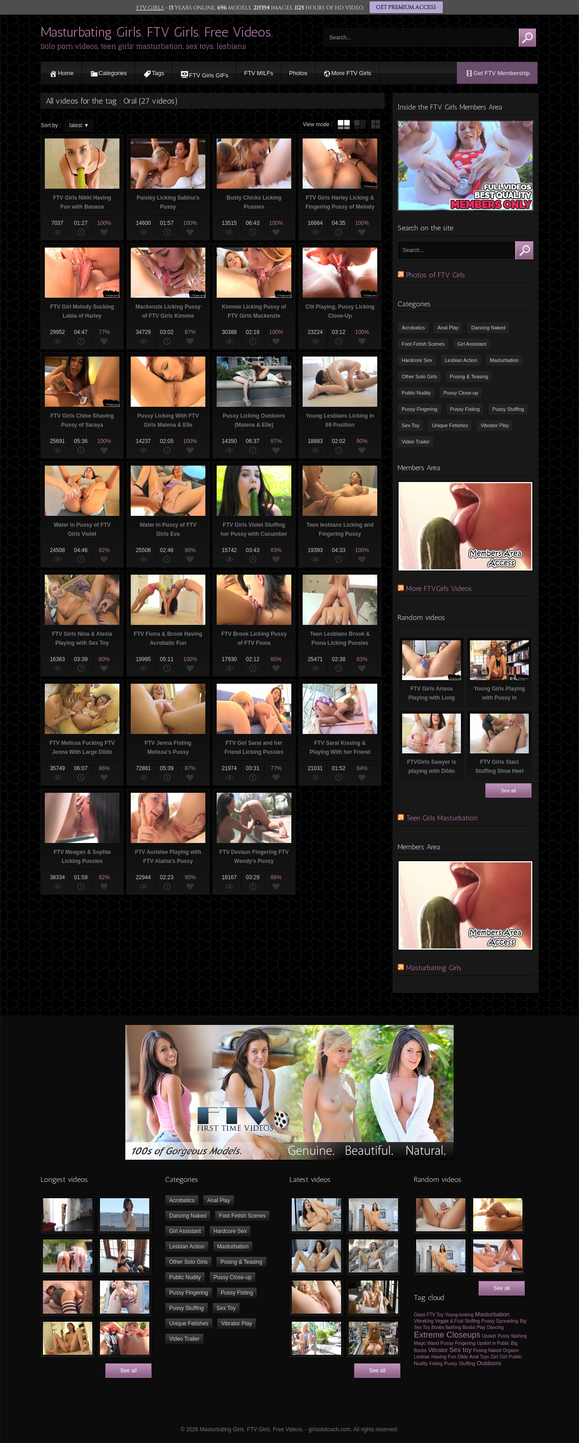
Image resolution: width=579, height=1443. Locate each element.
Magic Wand (426, 1343)
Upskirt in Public (493, 1343)
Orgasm (511, 1350)
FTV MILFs (258, 73)
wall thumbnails (375, 124)
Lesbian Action (461, 360)
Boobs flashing (446, 1327)
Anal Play (447, 327)
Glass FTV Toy (428, 1314)
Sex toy (460, 1349)
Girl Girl (499, 1356)
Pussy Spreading (499, 1321)
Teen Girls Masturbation (442, 818)
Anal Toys (479, 1356)
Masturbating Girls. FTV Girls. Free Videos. (157, 32)
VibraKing (423, 1321)
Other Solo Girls (419, 376)
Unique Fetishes (450, 425)
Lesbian (422, 1356)
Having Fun (443, 1356)
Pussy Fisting (464, 409)
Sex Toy (410, 425)
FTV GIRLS (149, 7)
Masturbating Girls (433, 967)
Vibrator (438, 1350)
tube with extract (359, 124)
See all (508, 790)
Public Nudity (416, 392)
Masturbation (504, 360)
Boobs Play (474, 1327)
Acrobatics (413, 327)
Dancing (495, 1327)
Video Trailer (416, 441)
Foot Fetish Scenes (423, 344)
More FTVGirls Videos (439, 588)
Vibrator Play (494, 425)
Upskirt (489, 1335)
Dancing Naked (488, 327)
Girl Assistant (471, 344)
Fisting (435, 1363)
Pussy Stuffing (508, 409)
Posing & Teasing (469, 376)
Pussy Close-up (460, 392)
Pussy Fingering (419, 409)
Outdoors (489, 1363)
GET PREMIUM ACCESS (406, 7)
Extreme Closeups (447, 1334)
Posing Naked (487, 1350)
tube (344, 124)
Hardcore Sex (417, 360)
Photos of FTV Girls (435, 275)
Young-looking (459, 1314)
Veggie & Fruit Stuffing (457, 1321)
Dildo (463, 1356)
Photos (298, 73)
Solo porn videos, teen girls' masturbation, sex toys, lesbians (143, 46)
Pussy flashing (512, 1335)
